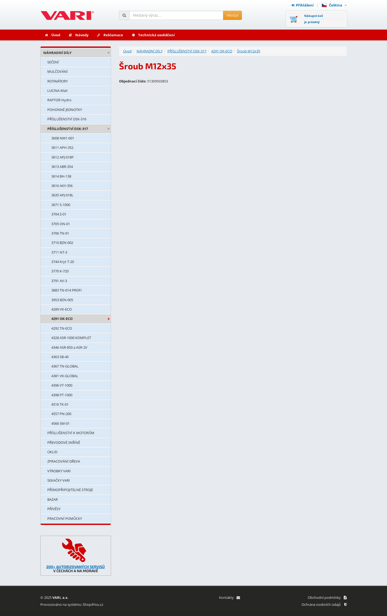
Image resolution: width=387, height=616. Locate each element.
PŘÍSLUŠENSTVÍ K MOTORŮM (70, 432)
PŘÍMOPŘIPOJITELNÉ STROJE (70, 489)
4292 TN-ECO (61, 328)
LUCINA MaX (57, 90)
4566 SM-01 (60, 423)
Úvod (52, 35)
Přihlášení (303, 5)
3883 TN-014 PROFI (66, 290)
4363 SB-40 (60, 356)
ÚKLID (52, 451)
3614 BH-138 (61, 176)
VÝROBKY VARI (59, 471)
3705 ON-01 (60, 223)
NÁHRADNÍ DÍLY (57, 52)
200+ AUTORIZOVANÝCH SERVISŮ (75, 566)
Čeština (334, 5)
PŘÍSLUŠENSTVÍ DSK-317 (67, 128)
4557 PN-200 (61, 413)
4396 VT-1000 (61, 385)
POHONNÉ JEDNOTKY (64, 109)
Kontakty (229, 597)
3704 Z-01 (58, 214)
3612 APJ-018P (62, 157)
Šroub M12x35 (248, 51)
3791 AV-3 (59, 280)
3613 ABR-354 (62, 166)
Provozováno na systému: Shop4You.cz (71, 604)
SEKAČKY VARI (58, 480)
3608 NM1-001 (62, 138)
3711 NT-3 (59, 252)
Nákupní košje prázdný (313, 19)
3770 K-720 (60, 271)
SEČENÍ (53, 62)
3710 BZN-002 (62, 242)
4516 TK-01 (60, 404)
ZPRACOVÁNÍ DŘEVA (63, 461)
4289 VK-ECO (61, 309)
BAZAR (52, 499)
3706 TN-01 (60, 233)
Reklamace (109, 35)
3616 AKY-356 (62, 185)
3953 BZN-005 (62, 299)
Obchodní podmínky (327, 597)
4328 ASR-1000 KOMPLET (71, 337)
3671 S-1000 (60, 204)
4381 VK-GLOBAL (64, 375)
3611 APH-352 (62, 147)
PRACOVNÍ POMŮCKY (64, 518)
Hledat (232, 15)
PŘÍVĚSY (53, 508)
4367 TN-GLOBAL (64, 366)
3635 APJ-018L (62, 195)
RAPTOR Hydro (59, 100)
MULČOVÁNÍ (57, 71)
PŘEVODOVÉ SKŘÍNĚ (63, 442)
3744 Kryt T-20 (62, 261)
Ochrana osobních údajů (324, 604)
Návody (78, 35)
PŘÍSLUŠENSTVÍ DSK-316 (66, 119)
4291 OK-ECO (62, 318)
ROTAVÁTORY (57, 81)
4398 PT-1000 (61, 394)
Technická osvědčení (153, 35)
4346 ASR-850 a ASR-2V (69, 347)
